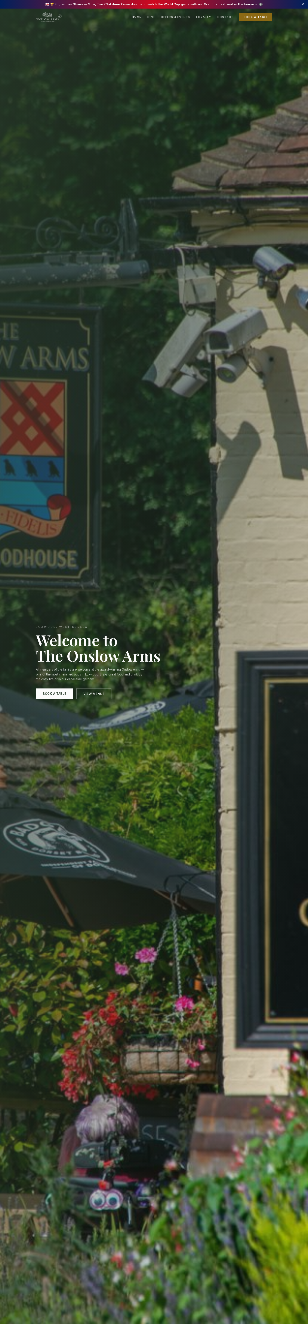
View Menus (93, 695)
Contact (225, 17)
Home (136, 16)
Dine (151, 17)
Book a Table (256, 17)
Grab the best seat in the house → (231, 4)
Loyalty (203, 17)
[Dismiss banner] (302, 4)
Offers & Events (175, 17)
